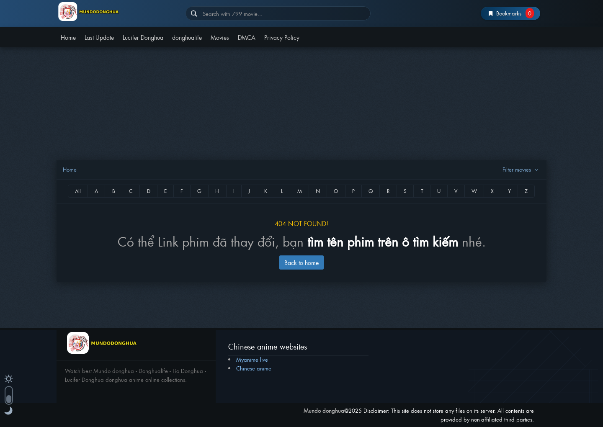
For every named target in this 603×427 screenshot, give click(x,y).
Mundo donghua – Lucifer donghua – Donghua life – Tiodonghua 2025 (118, 11)
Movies (220, 37)
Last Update (99, 37)
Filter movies (521, 169)
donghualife (187, 37)
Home (68, 37)
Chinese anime (253, 368)
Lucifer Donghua (143, 37)
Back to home (301, 262)
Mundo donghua (324, 410)
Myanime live (252, 359)
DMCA (246, 37)
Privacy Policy (281, 37)
